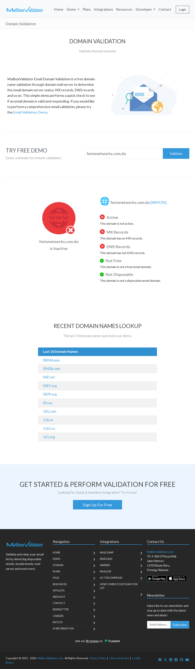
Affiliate (59, 590)
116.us (48, 420)
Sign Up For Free (97, 504)
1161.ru (49, 428)
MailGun (105, 571)
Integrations (103, 9)
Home (58, 9)
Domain (58, 565)
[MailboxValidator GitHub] (181, 660)
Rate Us (57, 622)
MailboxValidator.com (50, 658)
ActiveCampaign (111, 577)
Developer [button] (144, 9)
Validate (176, 154)
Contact (165, 9)
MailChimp (106, 552)
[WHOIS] (159, 202)
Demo (56, 558)
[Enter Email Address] (159, 624)
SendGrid (106, 558)
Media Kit (59, 596)
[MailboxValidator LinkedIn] (170, 660)
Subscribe (180, 624)
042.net (49, 377)
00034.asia (51, 360)
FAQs (56, 577)
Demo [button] (72, 9)
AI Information (63, 628)
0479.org (50, 394)
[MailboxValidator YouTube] (187, 660)
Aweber (105, 565)
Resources (124, 9)
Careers (58, 615)
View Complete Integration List (119, 586)
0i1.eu (47, 403)
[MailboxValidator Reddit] (176, 660)
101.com (49, 411)
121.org (49, 437)
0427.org (50, 386)
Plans (87, 9)
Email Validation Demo (30, 112)
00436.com (51, 369)
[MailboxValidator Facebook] (159, 660)
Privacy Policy (97, 658)
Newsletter (61, 609)
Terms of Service (119, 658)
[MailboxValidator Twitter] (165, 660)
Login (182, 9)
